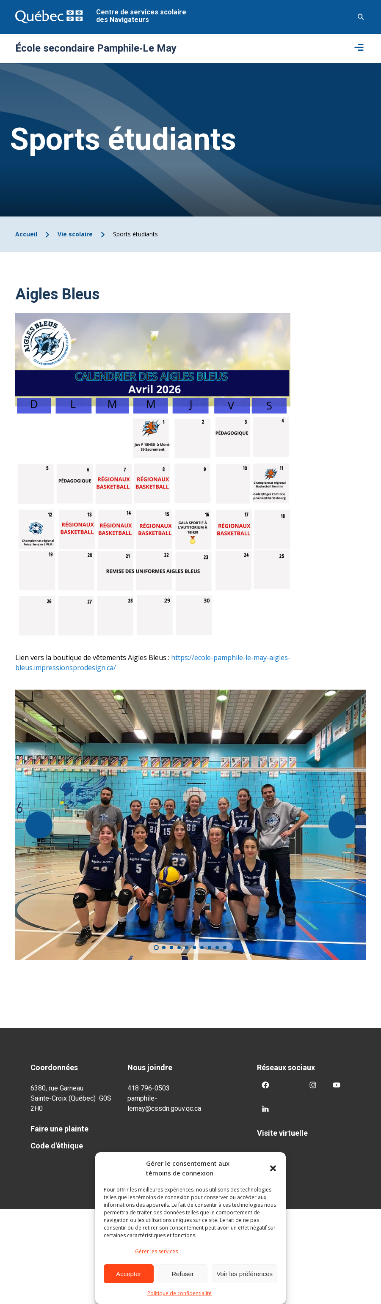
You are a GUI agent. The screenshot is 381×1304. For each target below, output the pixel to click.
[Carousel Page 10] (224, 947)
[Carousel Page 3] (171, 947)
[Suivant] (342, 824)
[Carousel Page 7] (202, 947)
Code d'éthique (56, 1145)
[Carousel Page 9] (217, 947)
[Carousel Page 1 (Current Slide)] (156, 947)
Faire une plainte (59, 1128)
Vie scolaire (75, 234)
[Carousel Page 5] (186, 947)
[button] (273, 1168)
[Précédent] (38, 824)
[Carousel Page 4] (179, 947)
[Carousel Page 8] (209, 947)
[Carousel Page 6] (194, 947)
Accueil (26, 234)
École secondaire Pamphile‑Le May (96, 48)
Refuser (182, 1273)
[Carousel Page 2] (164, 947)
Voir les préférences (244, 1273)
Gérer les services (156, 1251)
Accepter (128, 1273)
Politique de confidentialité (179, 1293)
